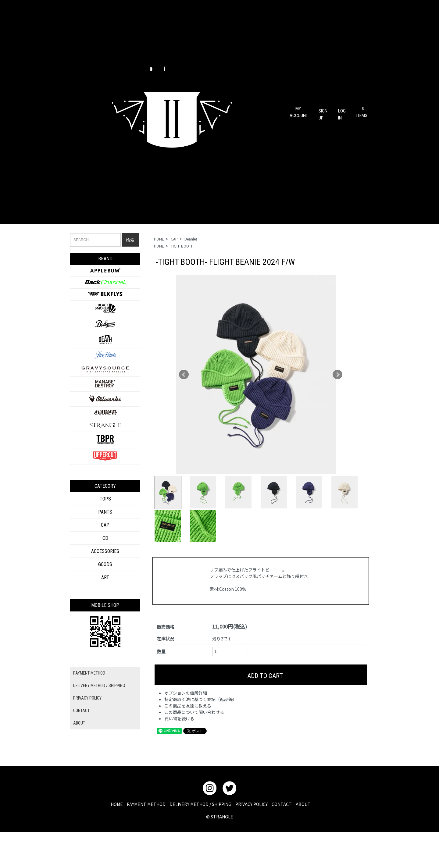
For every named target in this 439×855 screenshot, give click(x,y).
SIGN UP (323, 112)
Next (337, 374)
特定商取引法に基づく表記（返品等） (200, 720)
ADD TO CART (260, 696)
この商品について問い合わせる (194, 733)
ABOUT (79, 723)
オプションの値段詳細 (185, 714)
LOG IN (342, 112)
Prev (184, 374)
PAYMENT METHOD (89, 673)
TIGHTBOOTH (182, 245)
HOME (159, 238)
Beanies (190, 238)
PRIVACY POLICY (87, 698)
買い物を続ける (179, 739)
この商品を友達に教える (187, 727)
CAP (174, 238)
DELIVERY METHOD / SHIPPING (99, 685)
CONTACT (81, 710)
